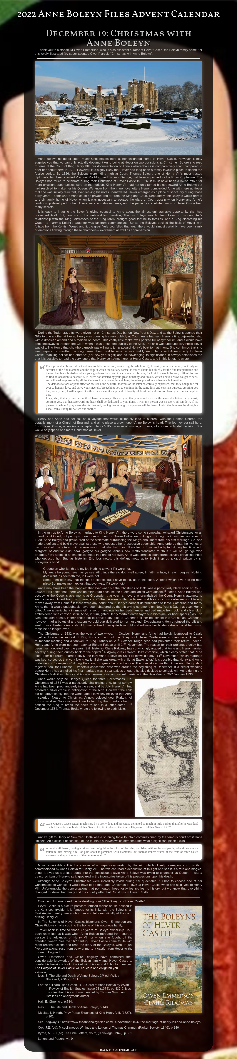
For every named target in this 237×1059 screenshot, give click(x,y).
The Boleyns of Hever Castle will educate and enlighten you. (77, 968)
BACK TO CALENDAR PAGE (118, 1049)
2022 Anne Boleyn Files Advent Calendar (118, 14)
